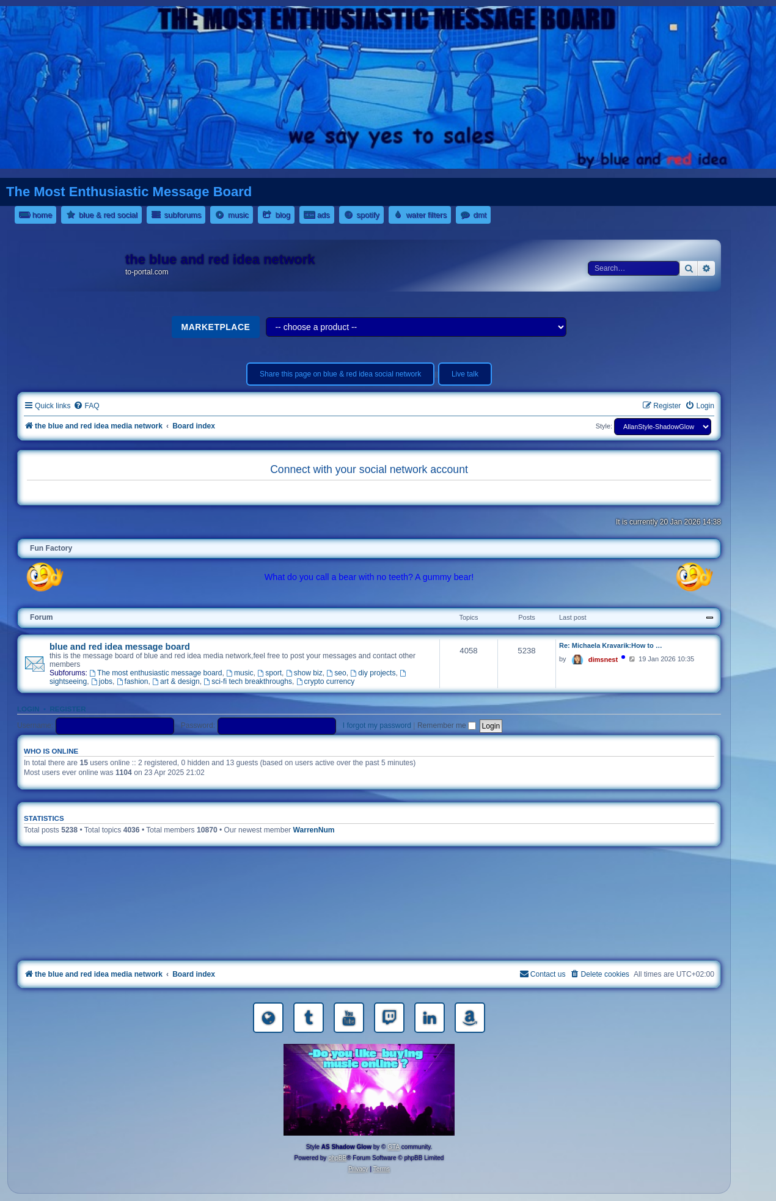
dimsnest (603, 659)
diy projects (373, 673)
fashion (132, 681)
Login (28, 709)
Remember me (446, 725)
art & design (175, 681)
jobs (101, 681)
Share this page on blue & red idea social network (340, 374)
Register (67, 709)
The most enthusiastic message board (155, 673)
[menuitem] (86, 406)
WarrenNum (314, 830)
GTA (393, 1147)
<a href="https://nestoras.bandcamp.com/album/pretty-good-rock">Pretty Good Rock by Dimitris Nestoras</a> (369, 940)
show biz (304, 673)
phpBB (337, 1158)
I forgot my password (377, 725)
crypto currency (325, 681)
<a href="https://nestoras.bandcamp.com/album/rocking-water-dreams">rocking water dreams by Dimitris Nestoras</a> (369, 871)
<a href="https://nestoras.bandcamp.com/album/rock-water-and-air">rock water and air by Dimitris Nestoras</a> (369, 906)
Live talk (465, 374)
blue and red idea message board (119, 647)
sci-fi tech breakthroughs (247, 681)
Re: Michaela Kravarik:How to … (610, 645)
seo (336, 673)
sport (269, 673)
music (239, 673)
